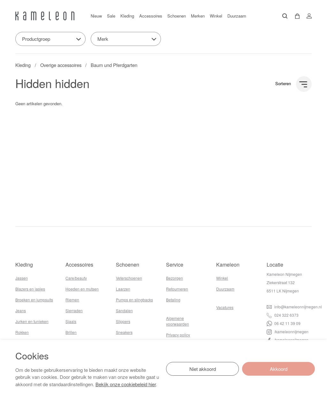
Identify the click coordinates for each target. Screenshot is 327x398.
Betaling (173, 299)
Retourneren (177, 288)
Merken (198, 16)
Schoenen (176, 16)
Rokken (22, 332)
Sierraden (74, 310)
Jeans (20, 310)
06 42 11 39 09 (283, 323)
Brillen (71, 332)
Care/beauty (76, 278)
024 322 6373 (283, 315)
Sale (111, 16)
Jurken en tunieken (32, 321)
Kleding (127, 16)
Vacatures (224, 307)
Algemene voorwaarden (177, 321)
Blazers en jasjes (30, 288)
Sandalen (124, 310)
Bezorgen (174, 278)
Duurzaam (236, 16)
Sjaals (70, 321)
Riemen (72, 299)
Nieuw (96, 16)
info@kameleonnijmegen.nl (294, 306)
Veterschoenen (129, 278)
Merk (102, 38)
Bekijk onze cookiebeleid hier (125, 384)
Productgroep (36, 38)
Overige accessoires (60, 65)
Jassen (21, 278)
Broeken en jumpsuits (34, 299)
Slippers (123, 321)
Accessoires (150, 16)
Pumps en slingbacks (134, 299)
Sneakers (124, 332)
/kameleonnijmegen (287, 331)
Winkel (216, 16)
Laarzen (123, 288)
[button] (295, 16)
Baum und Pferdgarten (114, 65)
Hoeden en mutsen (82, 288)
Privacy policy (178, 334)
